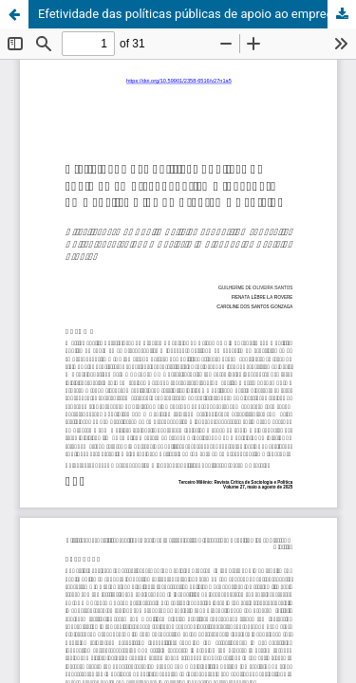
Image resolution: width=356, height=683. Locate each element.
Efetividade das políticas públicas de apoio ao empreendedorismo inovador (197, 14)
